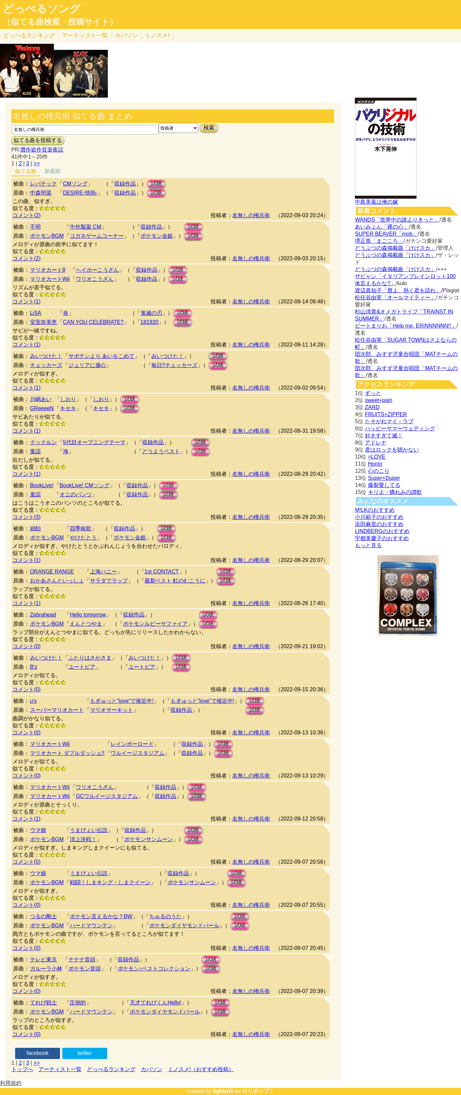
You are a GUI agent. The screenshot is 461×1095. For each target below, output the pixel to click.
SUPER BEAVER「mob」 (386, 234)
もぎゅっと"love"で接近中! (122, 701)
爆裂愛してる (384, 485)
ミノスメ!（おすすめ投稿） (201, 1069)
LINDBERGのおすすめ (382, 531)
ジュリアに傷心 (87, 365)
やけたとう (83, 537)
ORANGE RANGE (52, 571)
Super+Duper (384, 478)
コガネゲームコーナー (97, 236)
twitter (85, 1053)
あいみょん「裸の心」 (382, 227)
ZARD (372, 407)
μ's (33, 701)
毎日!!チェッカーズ (174, 365)
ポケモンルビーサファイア (155, 624)
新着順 (52, 171)
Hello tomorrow (88, 615)
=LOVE (377, 457)
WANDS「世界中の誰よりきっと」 (397, 220)
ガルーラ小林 (46, 968)
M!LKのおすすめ (374, 510)
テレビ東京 (43, 959)
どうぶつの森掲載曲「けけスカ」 (395, 248)
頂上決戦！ (83, 839)
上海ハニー (103, 571)
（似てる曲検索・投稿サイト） (60, 22)
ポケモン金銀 (157, 236)
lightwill (223, 1091)
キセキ (68, 408)
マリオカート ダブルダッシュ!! (67, 753)
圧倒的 (78, 1002)
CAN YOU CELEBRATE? (93, 322)
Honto (375, 464)
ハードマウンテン (91, 925)
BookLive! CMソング (85, 485)
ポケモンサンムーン (148, 839)
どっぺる (29, 35)
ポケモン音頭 (84, 968)
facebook (38, 1053)
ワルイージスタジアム (137, 753)
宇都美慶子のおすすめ (382, 538)
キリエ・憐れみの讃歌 (395, 492)
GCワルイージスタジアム (107, 796)
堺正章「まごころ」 (379, 241)
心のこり (379, 471)
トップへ (22, 1069)
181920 (149, 322)
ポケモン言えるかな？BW (101, 916)
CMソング (75, 184)
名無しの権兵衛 (251, 215)
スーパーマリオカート (57, 710)
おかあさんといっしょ (57, 581)
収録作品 (125, 184)
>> (37, 163)
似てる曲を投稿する (37, 140)
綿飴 (35, 528)
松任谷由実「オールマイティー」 (395, 297)
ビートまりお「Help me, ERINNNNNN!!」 (405, 326)
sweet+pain (378, 400)
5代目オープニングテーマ (94, 442)
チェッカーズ (46, 365)
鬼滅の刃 (151, 313)
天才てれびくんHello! (155, 1002)
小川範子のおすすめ (379, 517)
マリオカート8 (47, 270)
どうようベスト (161, 451)
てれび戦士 (43, 1002)
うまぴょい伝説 (88, 830)
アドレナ (376, 442)
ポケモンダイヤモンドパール (184, 925)
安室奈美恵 (43, 322)
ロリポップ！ (258, 1091)
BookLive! (42, 485)
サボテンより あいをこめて (101, 356)
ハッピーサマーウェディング (400, 428)
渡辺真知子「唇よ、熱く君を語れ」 (398, 290)
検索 (209, 128)
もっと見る (368, 545)
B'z (33, 667)
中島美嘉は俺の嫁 (376, 202)
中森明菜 (41, 193)
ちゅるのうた (165, 916)
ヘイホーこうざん (97, 270)
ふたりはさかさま (90, 658)
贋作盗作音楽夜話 (41, 150)
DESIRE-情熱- (80, 193)
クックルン (43, 442)
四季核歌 (80, 528)
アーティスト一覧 (60, 1069)
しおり (68, 399)
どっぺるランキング (111, 1069)
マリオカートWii (50, 279)
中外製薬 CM (85, 227)
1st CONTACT (162, 571)
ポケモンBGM (47, 236)
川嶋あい (41, 399)
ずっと (373, 393)
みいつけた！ (46, 356)
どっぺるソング (42, 9)
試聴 (156, 184)
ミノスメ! (157, 35)
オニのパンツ (76, 494)
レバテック (43, 184)
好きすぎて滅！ (384, 435)
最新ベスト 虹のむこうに (175, 581)
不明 (35, 227)
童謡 (35, 451)
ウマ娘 (38, 830)
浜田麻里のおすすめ (379, 524)
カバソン (126, 35)
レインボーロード (132, 744)
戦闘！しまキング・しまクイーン (110, 882)
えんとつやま (86, 624)
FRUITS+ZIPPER (386, 414)
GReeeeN (42, 408)
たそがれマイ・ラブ (389, 421)
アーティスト (85, 35)
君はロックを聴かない (392, 450)
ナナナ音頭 (81, 959)
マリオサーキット (111, 710)
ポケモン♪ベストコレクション (154, 968)
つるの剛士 (43, 916)
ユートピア (81, 667)
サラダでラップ (109, 581)
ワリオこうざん (95, 279)
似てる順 (25, 171)
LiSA (35, 313)
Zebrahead (43, 615)
